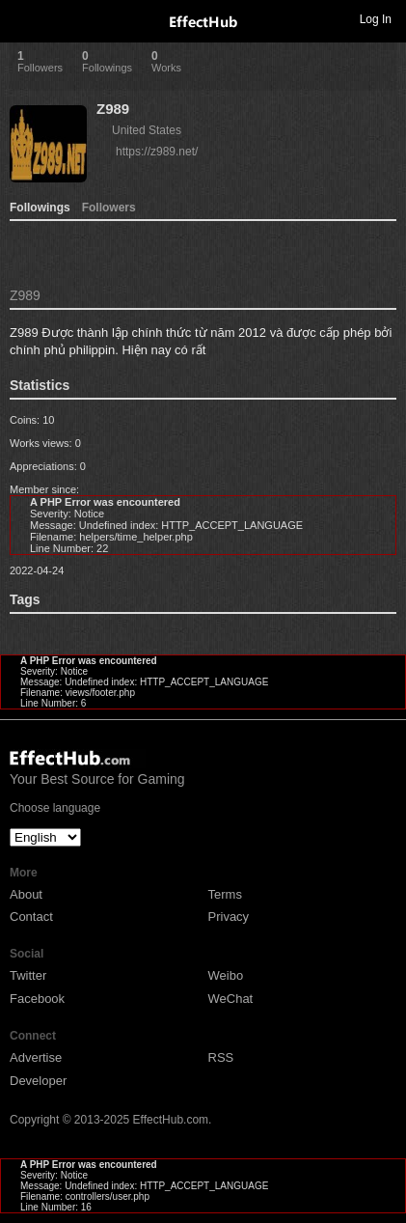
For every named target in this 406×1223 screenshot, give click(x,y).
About (26, 894)
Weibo (226, 975)
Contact (31, 916)
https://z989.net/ (157, 151)
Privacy (229, 916)
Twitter (28, 975)
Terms (225, 894)
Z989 (112, 108)
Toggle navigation (23, 18)
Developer (38, 1080)
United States (146, 130)
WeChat (231, 998)
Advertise (36, 1057)
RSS (221, 1057)
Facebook (37, 998)
